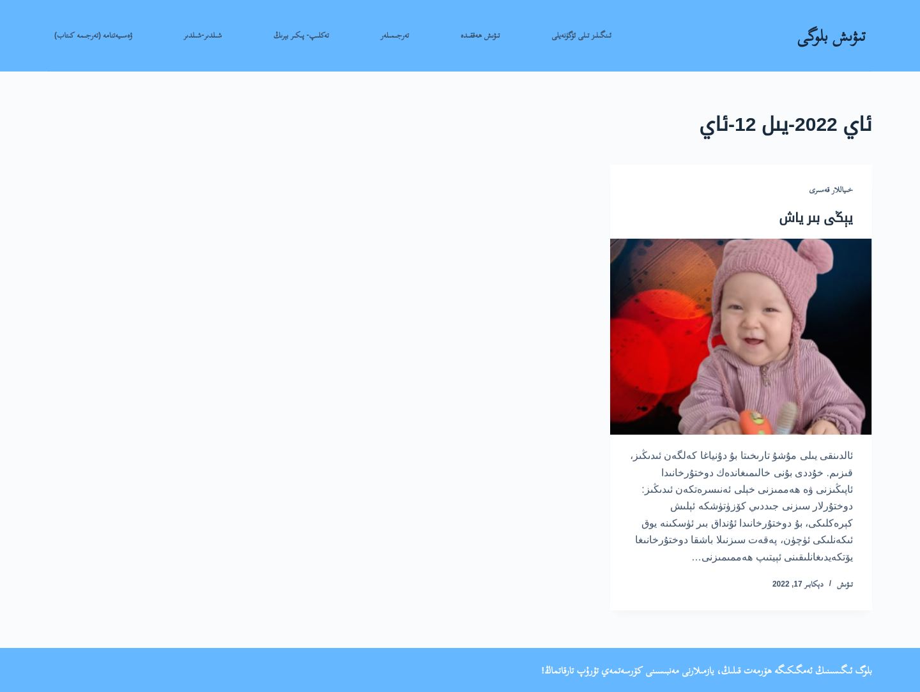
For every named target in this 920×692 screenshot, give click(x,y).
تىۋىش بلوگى (831, 35)
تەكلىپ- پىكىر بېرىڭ (301, 35)
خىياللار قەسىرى (831, 190)
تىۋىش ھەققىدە (480, 35)
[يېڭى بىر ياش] (741, 337)
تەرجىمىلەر (395, 35)
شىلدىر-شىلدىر (202, 35)
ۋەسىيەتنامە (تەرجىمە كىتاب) (93, 35)
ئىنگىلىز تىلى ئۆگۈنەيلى (581, 35)
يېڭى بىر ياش (816, 218)
